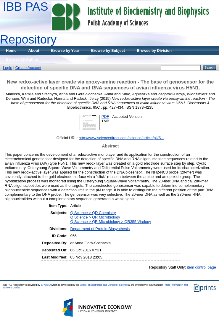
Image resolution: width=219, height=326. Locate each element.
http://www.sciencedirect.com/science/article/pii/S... (121, 138)
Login (7, 67)
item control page (201, 267)
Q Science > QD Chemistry (93, 213)
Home (11, 50)
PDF (105, 116)
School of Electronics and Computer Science (104, 285)
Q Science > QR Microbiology (95, 217)
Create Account (28, 67)
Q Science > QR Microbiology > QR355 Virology (110, 221)
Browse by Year (65, 50)
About (33, 50)
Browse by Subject (108, 50)
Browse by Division (154, 50)
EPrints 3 (46, 285)
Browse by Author (22, 59)
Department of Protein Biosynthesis (100, 229)
